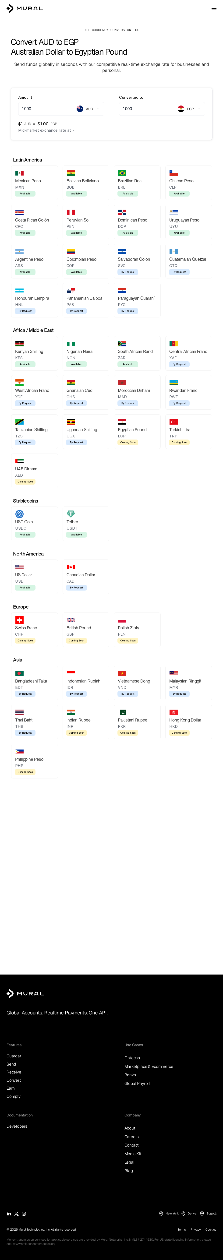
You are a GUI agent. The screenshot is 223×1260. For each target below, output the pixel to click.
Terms (182, 1230)
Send (11, 1064)
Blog (128, 1170)
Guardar (14, 1056)
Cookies (210, 1230)
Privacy (196, 1230)
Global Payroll (137, 1083)
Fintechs (132, 1057)
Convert (14, 1080)
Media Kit (132, 1153)
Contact (131, 1145)
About (129, 1128)
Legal (129, 1162)
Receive (14, 1072)
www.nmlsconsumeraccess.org (34, 1244)
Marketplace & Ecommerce (148, 1066)
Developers (17, 1126)
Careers (131, 1136)
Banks (130, 1074)
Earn (11, 1088)
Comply (14, 1096)
